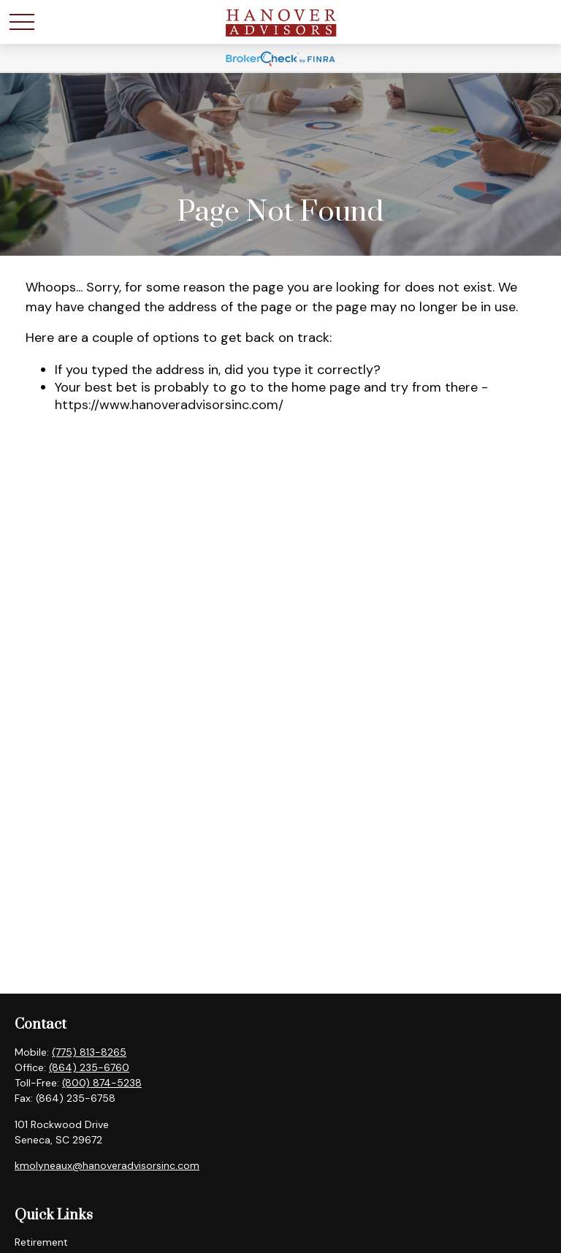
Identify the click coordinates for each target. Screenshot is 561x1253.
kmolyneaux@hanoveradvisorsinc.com (107, 1165)
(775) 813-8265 (89, 1052)
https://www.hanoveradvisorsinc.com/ (169, 405)
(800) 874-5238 (102, 1082)
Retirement (41, 1242)
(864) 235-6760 (89, 1067)
